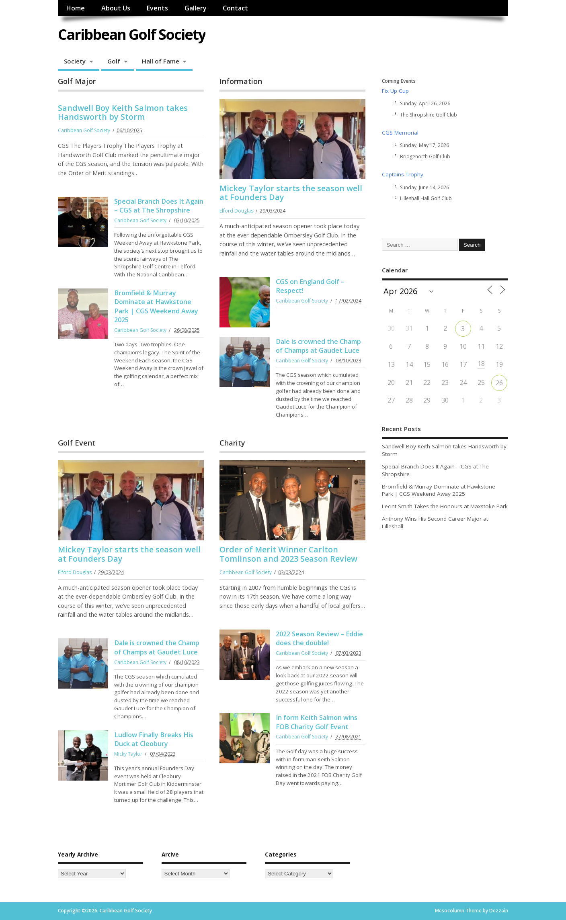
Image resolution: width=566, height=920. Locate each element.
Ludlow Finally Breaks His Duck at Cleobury (153, 739)
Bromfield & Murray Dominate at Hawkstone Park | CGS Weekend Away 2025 (156, 306)
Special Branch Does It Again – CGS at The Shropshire (158, 206)
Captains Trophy (402, 174)
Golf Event (76, 443)
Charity (232, 443)
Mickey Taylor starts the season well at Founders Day (290, 192)
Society (75, 61)
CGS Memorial (400, 132)
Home (75, 8)
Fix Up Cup (395, 90)
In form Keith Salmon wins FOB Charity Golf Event (316, 722)
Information (240, 81)
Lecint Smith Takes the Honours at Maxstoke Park (445, 506)
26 (499, 382)
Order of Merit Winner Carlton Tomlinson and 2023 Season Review (288, 554)
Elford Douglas (236, 210)
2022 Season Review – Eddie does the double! (319, 638)
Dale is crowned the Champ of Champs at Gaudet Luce (318, 346)
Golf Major (77, 81)
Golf (113, 61)
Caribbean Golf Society (131, 34)
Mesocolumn (449, 910)
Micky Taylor (128, 753)
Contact (235, 8)
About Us (115, 8)
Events (157, 8)
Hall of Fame (160, 61)
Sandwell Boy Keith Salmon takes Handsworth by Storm (123, 112)
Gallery (196, 8)
